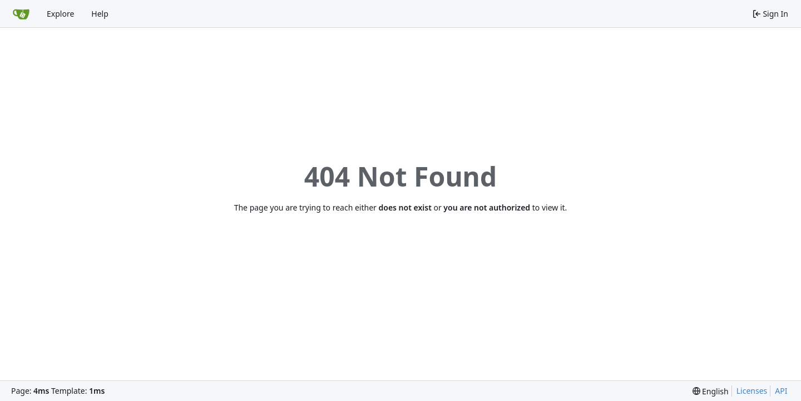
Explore (60, 13)
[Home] (21, 14)
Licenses (752, 390)
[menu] (711, 391)
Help (99, 13)
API (781, 390)
